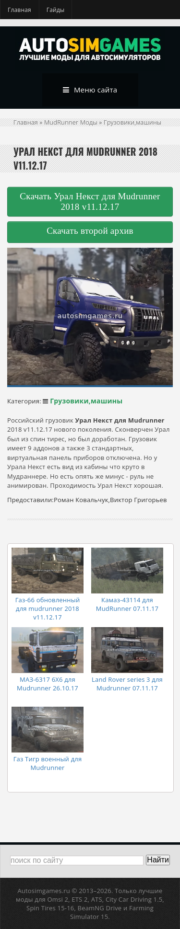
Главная (19, 10)
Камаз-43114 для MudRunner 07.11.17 (127, 604)
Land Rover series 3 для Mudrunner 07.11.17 (127, 683)
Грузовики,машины (132, 122)
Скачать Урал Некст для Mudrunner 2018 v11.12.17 (90, 201)
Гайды (56, 10)
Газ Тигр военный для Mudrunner (47, 763)
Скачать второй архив (90, 231)
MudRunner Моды (70, 122)
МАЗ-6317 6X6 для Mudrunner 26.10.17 (47, 683)
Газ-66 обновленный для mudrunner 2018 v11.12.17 (47, 608)
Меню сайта (90, 90)
